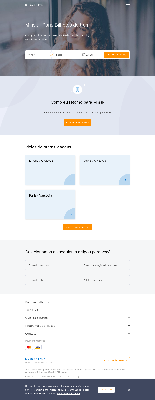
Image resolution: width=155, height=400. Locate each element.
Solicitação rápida (115, 360)
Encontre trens (116, 54)
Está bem (106, 389)
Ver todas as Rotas (77, 227)
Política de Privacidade (68, 393)
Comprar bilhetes (77, 122)
